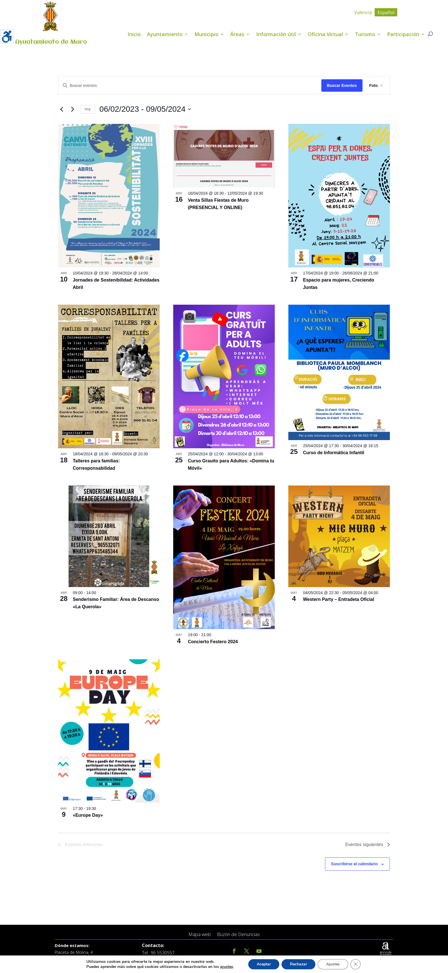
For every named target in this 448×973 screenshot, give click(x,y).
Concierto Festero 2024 (213, 641)
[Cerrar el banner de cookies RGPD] (360, 964)
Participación (403, 35)
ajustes (229, 967)
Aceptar (267, 964)
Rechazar (302, 964)
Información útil (276, 35)
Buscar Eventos (342, 85)
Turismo (365, 35)
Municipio (206, 35)
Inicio (134, 35)
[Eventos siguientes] (72, 109)
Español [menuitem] (385, 12)
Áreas (237, 35)
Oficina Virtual (325, 35)
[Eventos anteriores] (61, 109)
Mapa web (199, 934)
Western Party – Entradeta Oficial (338, 599)
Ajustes (337, 964)
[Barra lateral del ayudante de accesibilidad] (7, 36)
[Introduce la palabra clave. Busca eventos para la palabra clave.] (189, 86)
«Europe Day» (88, 815)
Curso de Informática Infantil (333, 452)
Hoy (88, 109)
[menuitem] (363, 12)
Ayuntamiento (165, 35)
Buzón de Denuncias (238, 934)
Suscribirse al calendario (354, 864)
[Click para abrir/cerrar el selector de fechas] (145, 109)
